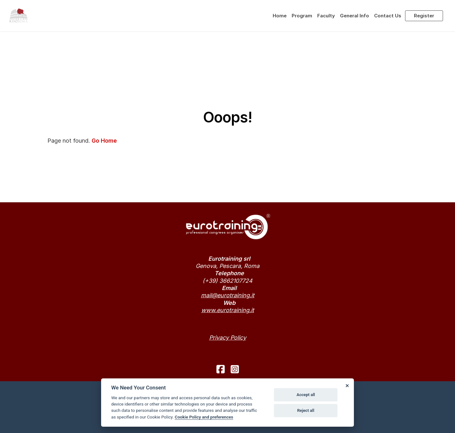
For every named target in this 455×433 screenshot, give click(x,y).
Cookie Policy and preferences (204, 416)
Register (424, 16)
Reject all (305, 410)
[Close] (347, 385)
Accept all (305, 394)
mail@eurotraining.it (227, 295)
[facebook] (220, 369)
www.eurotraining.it (227, 310)
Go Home (104, 140)
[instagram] (235, 369)
